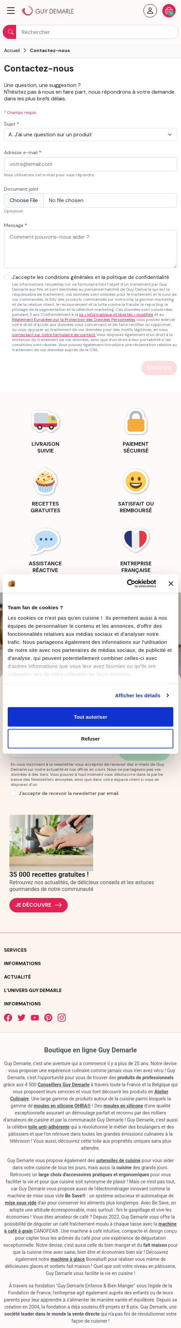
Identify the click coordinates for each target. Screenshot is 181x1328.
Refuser (90, 739)
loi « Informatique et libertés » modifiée (116, 314)
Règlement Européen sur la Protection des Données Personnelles (73, 319)
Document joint (21, 189)
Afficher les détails (137, 695)
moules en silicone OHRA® (62, 1105)
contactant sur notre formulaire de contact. (54, 334)
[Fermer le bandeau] (171, 583)
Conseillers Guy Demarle (63, 1084)
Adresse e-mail (22, 152)
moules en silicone (123, 1105)
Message (15, 225)
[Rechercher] (90, 32)
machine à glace (68, 1259)
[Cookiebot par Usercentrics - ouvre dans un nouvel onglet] (127, 583)
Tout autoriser (90, 716)
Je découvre (38, 905)
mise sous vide (21, 1202)
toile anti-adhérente (49, 1127)
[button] (10, 10)
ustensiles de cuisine (118, 1160)
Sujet (11, 124)
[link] (45, 429)
